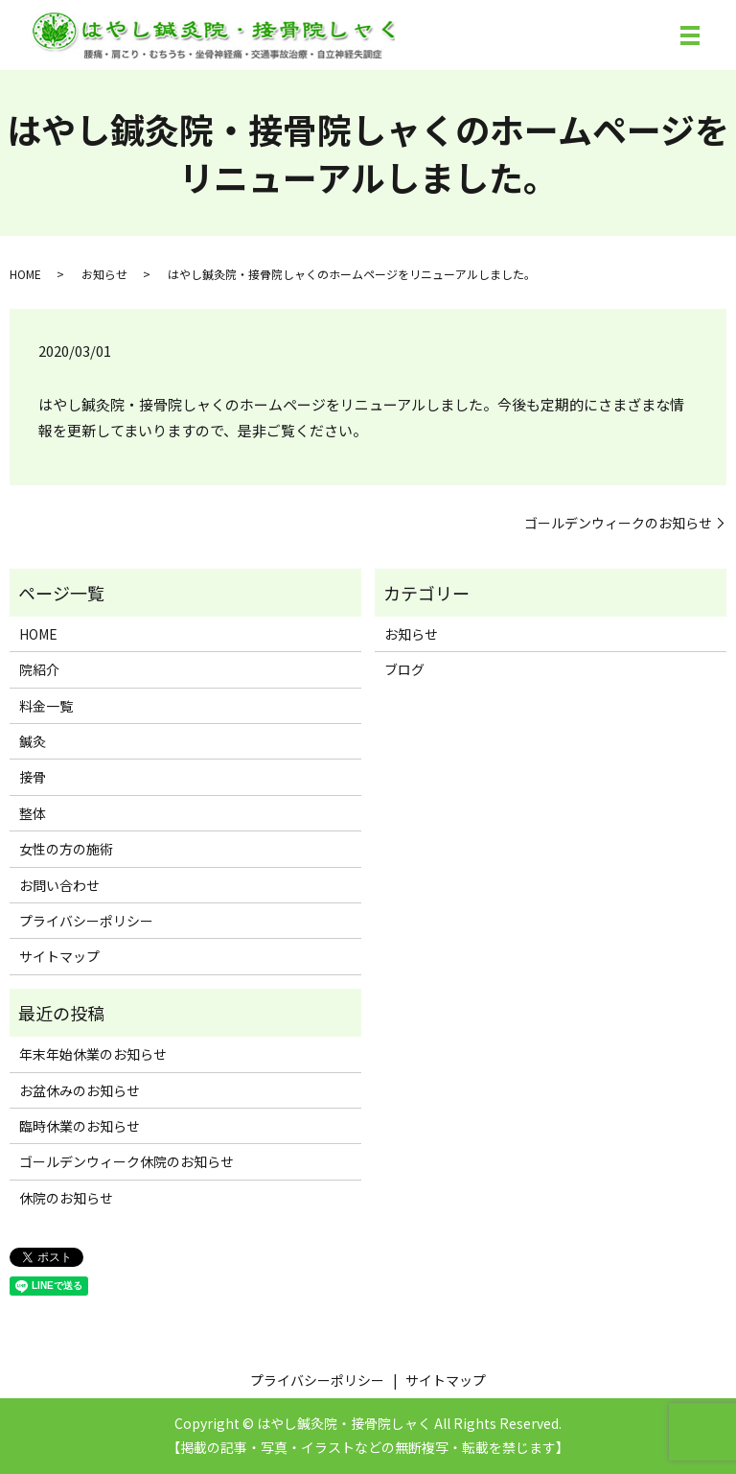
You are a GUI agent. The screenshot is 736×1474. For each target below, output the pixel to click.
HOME (25, 274)
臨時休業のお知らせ (79, 1125)
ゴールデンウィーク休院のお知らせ (126, 1161)
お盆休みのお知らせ (79, 1090)
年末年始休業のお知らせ (93, 1054)
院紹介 (39, 669)
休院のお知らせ (66, 1197)
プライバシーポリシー (86, 920)
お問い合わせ (59, 885)
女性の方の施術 (66, 848)
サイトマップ (59, 956)
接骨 (32, 776)
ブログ (404, 669)
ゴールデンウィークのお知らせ (618, 523)
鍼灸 (32, 741)
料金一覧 (46, 705)
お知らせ (104, 274)
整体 (32, 813)
